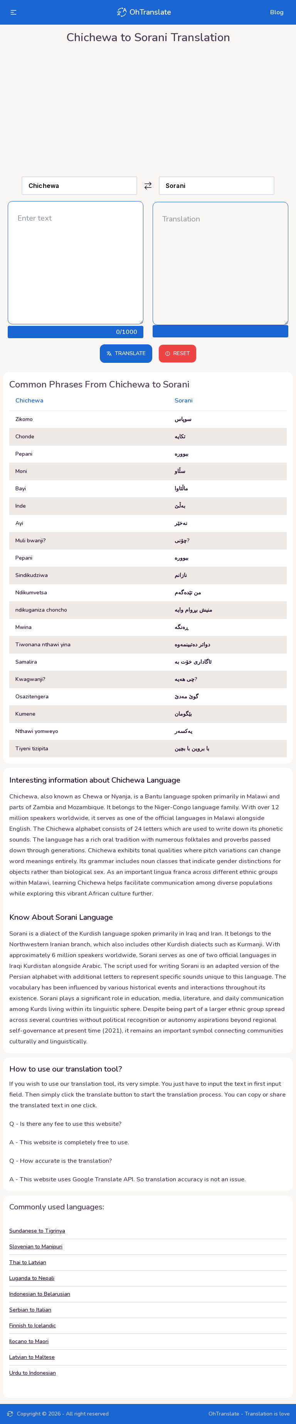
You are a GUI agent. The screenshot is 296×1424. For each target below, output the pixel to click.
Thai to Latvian (27, 1262)
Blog (277, 12)
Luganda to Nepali (31, 1278)
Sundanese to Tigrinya (37, 1230)
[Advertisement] (148, 108)
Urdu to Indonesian (32, 1373)
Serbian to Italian (30, 1309)
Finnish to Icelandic (32, 1325)
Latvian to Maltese (32, 1357)
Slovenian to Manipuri (35, 1246)
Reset (177, 353)
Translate (126, 353)
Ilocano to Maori (29, 1341)
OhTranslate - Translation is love (249, 1413)
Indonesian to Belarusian (39, 1294)
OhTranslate (143, 12)
